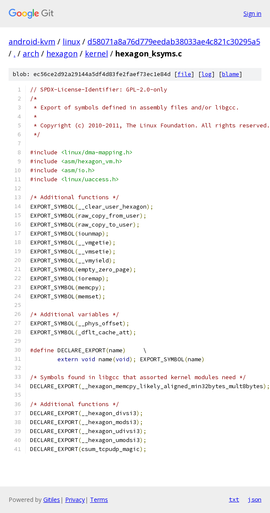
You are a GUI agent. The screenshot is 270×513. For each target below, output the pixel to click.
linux (71, 41)
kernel (96, 53)
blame (230, 74)
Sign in (252, 13)
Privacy (75, 499)
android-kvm (32, 41)
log (206, 74)
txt (234, 499)
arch (31, 53)
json (254, 499)
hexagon (62, 53)
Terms (99, 499)
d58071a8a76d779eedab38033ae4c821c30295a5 (173, 41)
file (184, 74)
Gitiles (51, 499)
